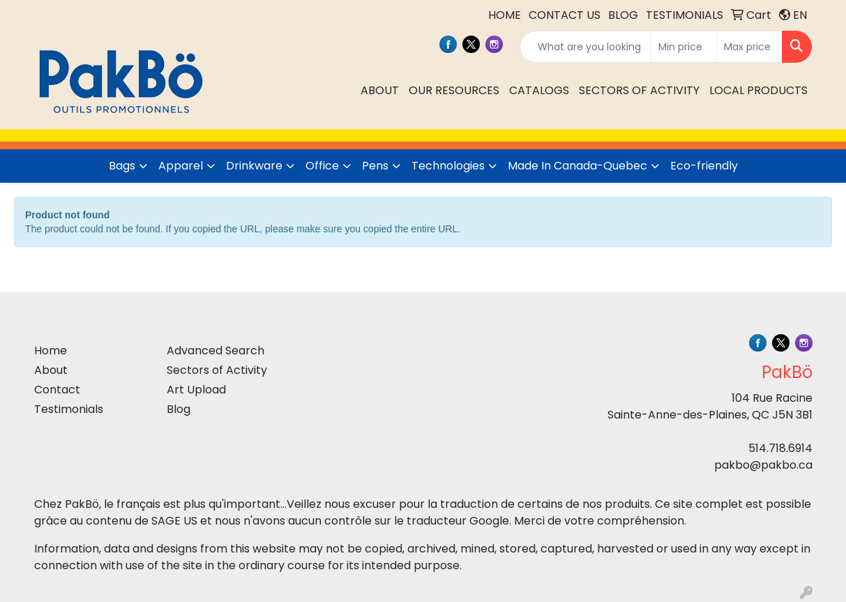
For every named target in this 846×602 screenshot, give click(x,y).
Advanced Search (215, 351)
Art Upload (196, 390)
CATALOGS (539, 90)
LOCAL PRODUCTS (758, 90)
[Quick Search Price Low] (684, 47)
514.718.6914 (780, 448)
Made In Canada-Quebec (577, 166)
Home (50, 351)
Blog (178, 409)
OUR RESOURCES (454, 90)
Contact (57, 390)
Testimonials (68, 409)
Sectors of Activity (217, 370)
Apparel (180, 166)
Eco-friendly (704, 166)
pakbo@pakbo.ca (763, 465)
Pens (375, 166)
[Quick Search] (585, 47)
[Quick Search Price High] (749, 47)
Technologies (448, 166)
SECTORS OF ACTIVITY (639, 90)
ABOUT (380, 90)
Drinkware (254, 166)
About (51, 370)
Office (322, 166)
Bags (122, 166)
